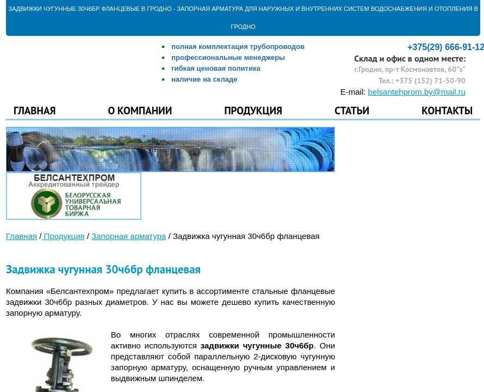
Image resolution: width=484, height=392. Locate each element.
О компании (140, 109)
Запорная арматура (128, 236)
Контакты (447, 109)
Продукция (253, 109)
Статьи (351, 109)
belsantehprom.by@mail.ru (417, 91)
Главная (34, 109)
